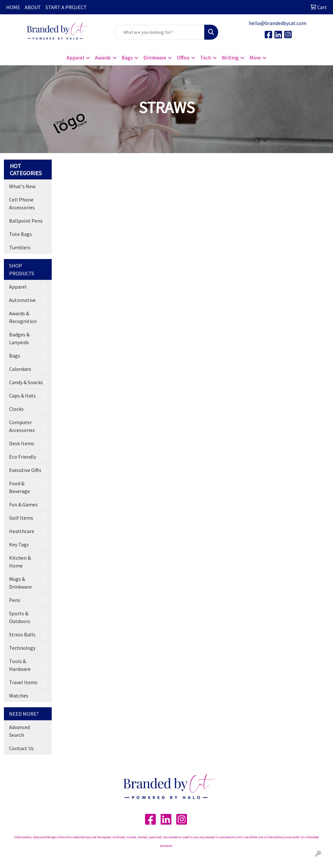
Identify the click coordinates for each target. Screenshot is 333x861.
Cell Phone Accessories (22, 203)
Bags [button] (127, 57)
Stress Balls (22, 634)
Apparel (18, 286)
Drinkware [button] (154, 57)
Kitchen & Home (20, 561)
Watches (18, 695)
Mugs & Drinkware (20, 583)
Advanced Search (19, 731)
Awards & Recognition (23, 317)
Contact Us (21, 748)
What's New (22, 186)
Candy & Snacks (26, 382)
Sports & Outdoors (19, 617)
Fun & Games (23, 504)
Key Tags (19, 544)
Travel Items (23, 682)
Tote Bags (20, 234)
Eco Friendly (22, 456)
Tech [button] (205, 57)
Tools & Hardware (20, 665)
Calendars (20, 369)
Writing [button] (230, 57)
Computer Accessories (22, 426)
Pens (14, 600)
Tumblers (20, 247)
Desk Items (21, 443)
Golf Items (21, 518)
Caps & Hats (22, 395)
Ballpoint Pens (26, 220)
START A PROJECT (66, 7)
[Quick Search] (159, 32)
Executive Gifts (25, 470)
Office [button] (183, 57)
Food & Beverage (19, 487)
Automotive (22, 300)
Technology (22, 648)
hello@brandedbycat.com (277, 23)
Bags (14, 355)
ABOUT (33, 7)
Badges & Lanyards (19, 338)
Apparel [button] (75, 57)
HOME (13, 7)
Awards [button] (103, 57)
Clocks (16, 409)
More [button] (255, 57)
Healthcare (21, 531)
